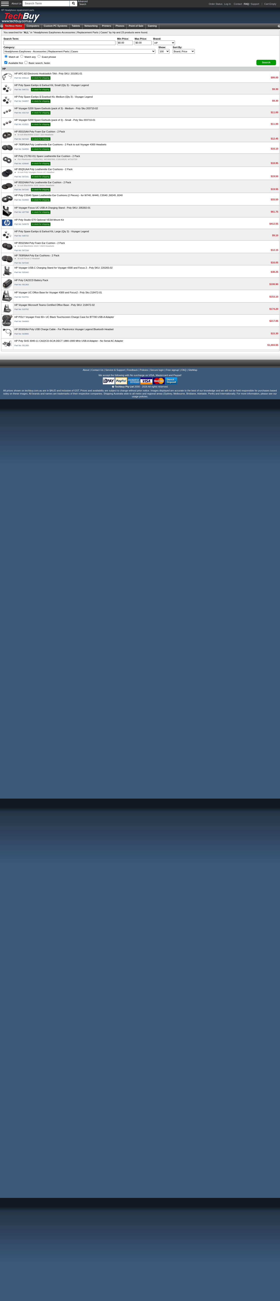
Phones (120, 26)
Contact (238, 4)
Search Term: (11, 38)
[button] (266, 62)
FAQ (183, 370)
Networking (91, 26)
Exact (47, 57)
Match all (12, 57)
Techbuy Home (13, 26)
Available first (13, 63)
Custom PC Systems (55, 26)
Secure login (157, 370)
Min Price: (123, 38)
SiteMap (192, 370)
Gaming (152, 26)
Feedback (132, 370)
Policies (144, 370)
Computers (32, 26)
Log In (227, 4)
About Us (16, 3)
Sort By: (177, 47)
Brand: (157, 38)
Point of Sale (136, 26)
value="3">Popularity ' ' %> (184, 51)
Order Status (215, 4)
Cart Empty (270, 4)
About (86, 370)
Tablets (76, 26)
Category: (9, 47)
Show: (162, 47)
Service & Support (115, 370)
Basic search (37, 63)
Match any (28, 57)
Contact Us (97, 370)
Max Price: (141, 38)
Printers (106, 26)
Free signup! (172, 370)
